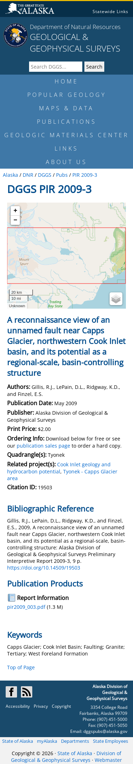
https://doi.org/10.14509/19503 (43, 567)
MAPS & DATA (66, 108)
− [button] (15, 220)
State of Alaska (17, 741)
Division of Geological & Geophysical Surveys (66, 756)
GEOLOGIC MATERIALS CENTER (66, 135)
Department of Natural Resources (75, 27)
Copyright (61, 706)
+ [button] (15, 210)
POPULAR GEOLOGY (66, 95)
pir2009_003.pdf (26, 606)
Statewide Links (110, 11)
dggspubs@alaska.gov (105, 731)
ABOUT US (66, 162)
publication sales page (43, 445)
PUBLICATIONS (66, 122)
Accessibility (18, 706)
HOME (66, 81)
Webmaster (108, 760)
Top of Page (21, 667)
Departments (75, 741)
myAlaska (47, 741)
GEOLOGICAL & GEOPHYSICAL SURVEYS (75, 42)
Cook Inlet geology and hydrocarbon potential (59, 468)
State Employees (110, 741)
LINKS (66, 148)
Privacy (41, 706)
